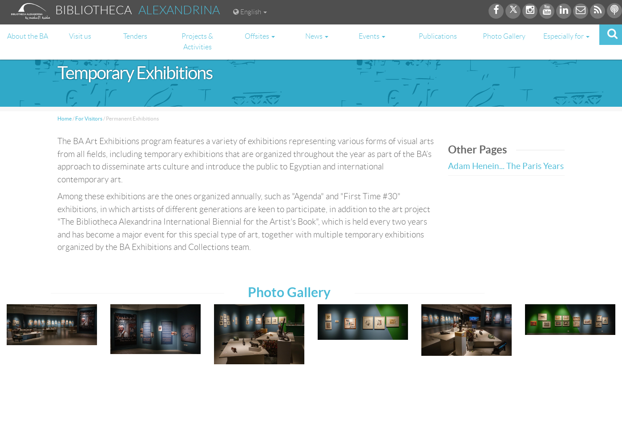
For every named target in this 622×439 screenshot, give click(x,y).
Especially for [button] (566, 36)
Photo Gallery (504, 36)
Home (64, 118)
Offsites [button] (260, 36)
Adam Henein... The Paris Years (506, 166)
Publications (438, 36)
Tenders (135, 36)
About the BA (27, 36)
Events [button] (372, 36)
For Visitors (88, 118)
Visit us (80, 36)
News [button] (316, 36)
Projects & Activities (197, 41)
